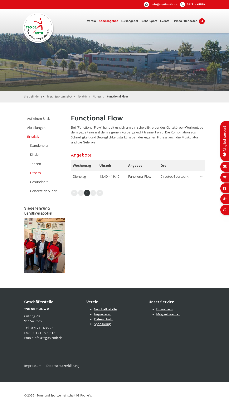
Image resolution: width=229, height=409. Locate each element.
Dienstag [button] (79, 176)
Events (164, 21)
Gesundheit (39, 181)
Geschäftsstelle (105, 309)
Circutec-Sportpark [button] (174, 176)
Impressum (102, 314)
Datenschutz (103, 319)
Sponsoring (102, 324)
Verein (91, 21)
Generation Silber (43, 190)
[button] (201, 176)
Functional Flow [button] (139, 176)
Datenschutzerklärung (62, 365)
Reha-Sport (149, 21)
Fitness (97, 96)
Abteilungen (36, 127)
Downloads (164, 309)
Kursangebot (129, 21)
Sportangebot (108, 21)
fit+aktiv (82, 96)
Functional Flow (117, 96)
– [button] (109, 176)
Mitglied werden (168, 314)
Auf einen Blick (38, 118)
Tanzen (35, 163)
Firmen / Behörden (185, 21)
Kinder (35, 154)
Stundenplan (39, 145)
